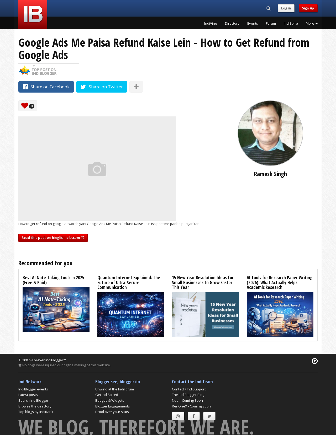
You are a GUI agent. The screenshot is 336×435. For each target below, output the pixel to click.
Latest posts (28, 394)
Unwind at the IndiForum (114, 389)
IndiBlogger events (33, 389)
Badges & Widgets (109, 400)
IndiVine (210, 23)
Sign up (308, 8)
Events (252, 23)
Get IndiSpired (106, 394)
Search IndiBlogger (33, 400)
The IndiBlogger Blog (188, 394)
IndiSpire (291, 23)
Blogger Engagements (112, 406)
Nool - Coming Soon (187, 400)
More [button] (312, 23)
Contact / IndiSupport (189, 389)
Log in (286, 8)
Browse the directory (34, 406)
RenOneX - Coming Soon (191, 406)
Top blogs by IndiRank (35, 411)
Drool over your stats (112, 411)
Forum (271, 23)
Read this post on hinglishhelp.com (53, 237)
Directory (232, 23)
